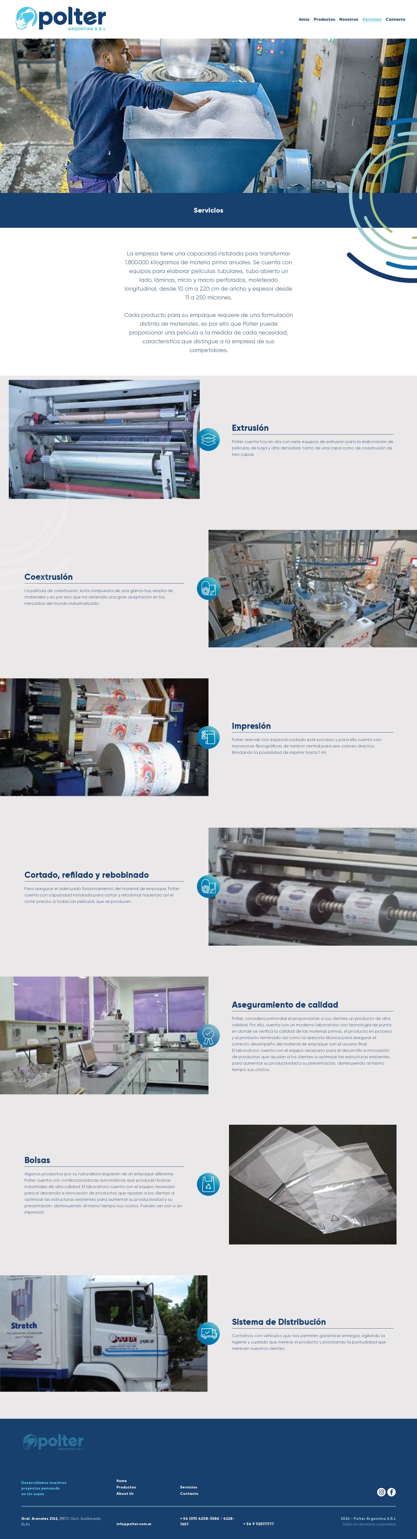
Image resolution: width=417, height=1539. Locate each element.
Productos (324, 19)
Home (121, 1481)
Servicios (371, 19)
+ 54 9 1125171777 (258, 1524)
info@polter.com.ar (134, 1524)
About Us (125, 1493)
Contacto (395, 19)
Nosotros (348, 19)
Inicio (304, 19)
